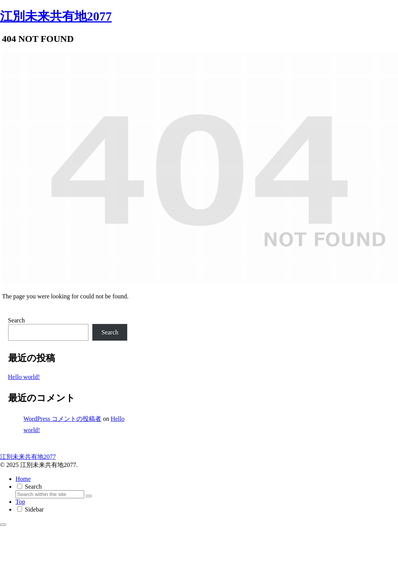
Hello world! (24, 377)
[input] (50, 494)
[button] (89, 496)
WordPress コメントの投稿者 (63, 418)
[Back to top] (3, 525)
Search (16, 320)
